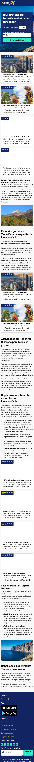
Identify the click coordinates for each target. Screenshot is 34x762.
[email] (13, 753)
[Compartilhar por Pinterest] (14, 746)
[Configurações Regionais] (26, 3)
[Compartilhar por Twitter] (11, 746)
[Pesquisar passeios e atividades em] (18, 35)
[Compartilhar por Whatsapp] (5, 746)
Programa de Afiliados (8, 737)
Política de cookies (7, 725)
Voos (6, 27)
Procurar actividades (17, 40)
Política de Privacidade (8, 729)
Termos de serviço (7, 733)
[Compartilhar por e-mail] (2, 746)
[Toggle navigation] (30, 3)
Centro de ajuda (6, 699)
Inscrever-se (28, 753)
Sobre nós (4, 722)
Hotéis (14, 27)
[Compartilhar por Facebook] (8, 746)
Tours (22, 27)
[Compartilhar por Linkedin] (17, 746)
